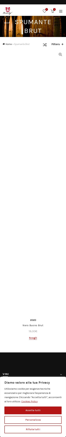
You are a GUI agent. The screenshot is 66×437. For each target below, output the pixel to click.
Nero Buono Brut (33, 325)
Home (9, 44)
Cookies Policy (29, 401)
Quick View (60, 54)
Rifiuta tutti (33, 429)
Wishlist (46, 9)
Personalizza (33, 419)
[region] (33, 407)
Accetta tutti (33, 410)
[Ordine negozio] (44, 45)
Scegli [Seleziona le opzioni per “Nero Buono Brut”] (33, 337)
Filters (56, 44)
